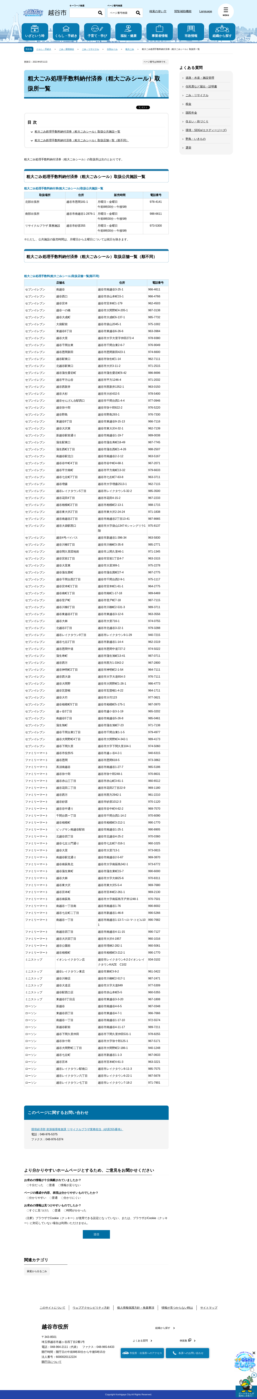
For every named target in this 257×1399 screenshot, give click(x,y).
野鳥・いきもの (196, 138)
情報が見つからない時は (177, 1307)
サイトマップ (208, 1307)
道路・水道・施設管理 (200, 77)
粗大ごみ (129, 49)
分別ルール (112, 49)
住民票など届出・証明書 (201, 86)
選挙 (188, 147)
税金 (188, 103)
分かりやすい (37, 1197)
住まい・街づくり (197, 121)
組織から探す (222, 31)
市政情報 (191, 31)
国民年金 (191, 112)
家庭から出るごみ (37, 1271)
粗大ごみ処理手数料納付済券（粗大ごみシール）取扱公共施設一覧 (77, 131)
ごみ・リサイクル (90, 49)
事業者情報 (159, 31)
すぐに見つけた (39, 1210)
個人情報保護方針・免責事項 (135, 1307)
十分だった (36, 1185)
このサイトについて (52, 1307)
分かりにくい (72, 1197)
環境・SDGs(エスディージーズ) (206, 130)
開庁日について (52, 1361)
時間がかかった (76, 1210)
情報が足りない (71, 1185)
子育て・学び (97, 31)
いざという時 (35, 31)
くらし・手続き (66, 31)
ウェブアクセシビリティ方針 (91, 1307)
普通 (52, 1185)
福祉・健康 (128, 31)
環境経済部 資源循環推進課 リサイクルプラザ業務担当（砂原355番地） (77, 1129)
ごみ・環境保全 (66, 49)
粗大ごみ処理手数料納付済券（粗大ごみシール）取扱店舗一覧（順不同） (82, 140)
